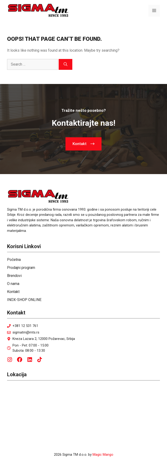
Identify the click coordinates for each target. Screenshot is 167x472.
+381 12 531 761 (25, 326)
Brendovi (14, 275)
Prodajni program (21, 267)
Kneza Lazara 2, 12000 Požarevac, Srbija (43, 339)
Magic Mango (103, 454)
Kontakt (13, 291)
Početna (14, 259)
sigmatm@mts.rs (25, 332)
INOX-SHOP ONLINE (24, 299)
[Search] (65, 64)
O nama (13, 283)
